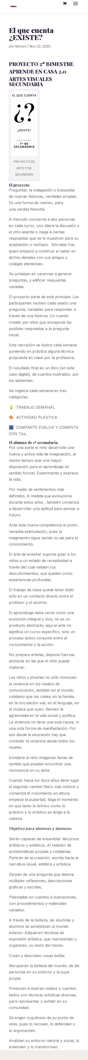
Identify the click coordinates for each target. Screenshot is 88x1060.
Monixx (21, 46)
